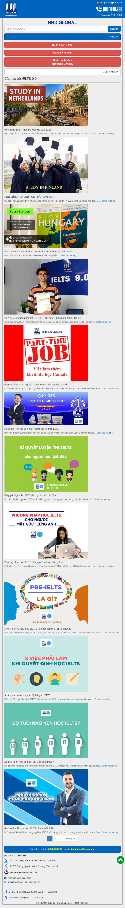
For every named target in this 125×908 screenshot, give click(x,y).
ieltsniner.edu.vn (32, 882)
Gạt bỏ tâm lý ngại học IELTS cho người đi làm (29, 828)
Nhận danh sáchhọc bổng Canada (62, 62)
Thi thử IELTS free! (62, 45)
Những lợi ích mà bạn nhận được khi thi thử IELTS (31, 428)
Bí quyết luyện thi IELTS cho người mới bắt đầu (30, 495)
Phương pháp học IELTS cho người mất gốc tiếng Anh (33, 562)
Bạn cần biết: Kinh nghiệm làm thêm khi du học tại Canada (36, 384)
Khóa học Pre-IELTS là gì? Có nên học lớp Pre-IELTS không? (37, 628)
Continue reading (105, 133)
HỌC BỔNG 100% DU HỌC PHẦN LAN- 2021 (29, 197)
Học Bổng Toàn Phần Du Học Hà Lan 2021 (27, 129)
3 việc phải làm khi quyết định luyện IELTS (27, 695)
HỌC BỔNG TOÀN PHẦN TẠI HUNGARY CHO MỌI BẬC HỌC (38, 251)
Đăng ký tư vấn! (62, 52)
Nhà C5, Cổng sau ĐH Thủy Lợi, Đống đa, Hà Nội (32, 860)
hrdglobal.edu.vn (15, 882)
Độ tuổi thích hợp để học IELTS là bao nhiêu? (29, 761)
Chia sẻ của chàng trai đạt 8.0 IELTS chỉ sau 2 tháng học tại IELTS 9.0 (42, 318)
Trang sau (71, 838)
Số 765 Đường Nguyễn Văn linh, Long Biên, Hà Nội (33, 866)
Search (114, 28)
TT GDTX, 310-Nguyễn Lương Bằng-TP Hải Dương (32, 892)
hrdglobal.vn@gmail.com (19, 878)
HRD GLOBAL (62, 903)
